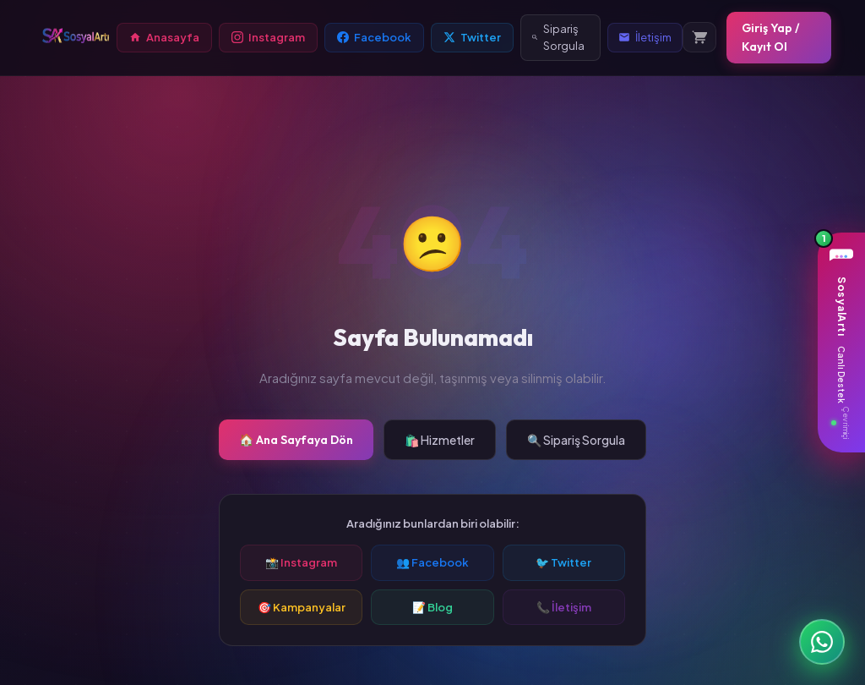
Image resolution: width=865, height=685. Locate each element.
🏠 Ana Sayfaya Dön (296, 439)
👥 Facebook (432, 562)
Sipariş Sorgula (558, 37)
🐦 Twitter (563, 562)
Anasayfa (164, 37)
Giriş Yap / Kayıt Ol (771, 37)
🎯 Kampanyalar (301, 607)
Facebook (374, 37)
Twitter (472, 37)
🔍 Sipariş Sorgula (576, 439)
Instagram (268, 37)
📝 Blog (432, 607)
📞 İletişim (563, 607)
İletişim (645, 37)
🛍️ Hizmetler (440, 439)
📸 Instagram (301, 562)
